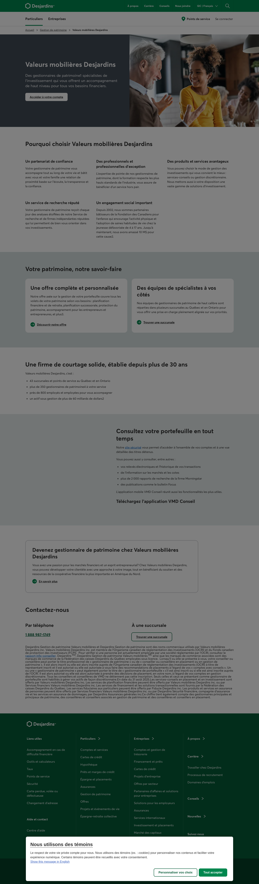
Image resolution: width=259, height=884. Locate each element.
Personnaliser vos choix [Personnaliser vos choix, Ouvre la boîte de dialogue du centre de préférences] (175, 872)
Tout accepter (213, 872)
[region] (129, 859)
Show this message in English (50, 861)
